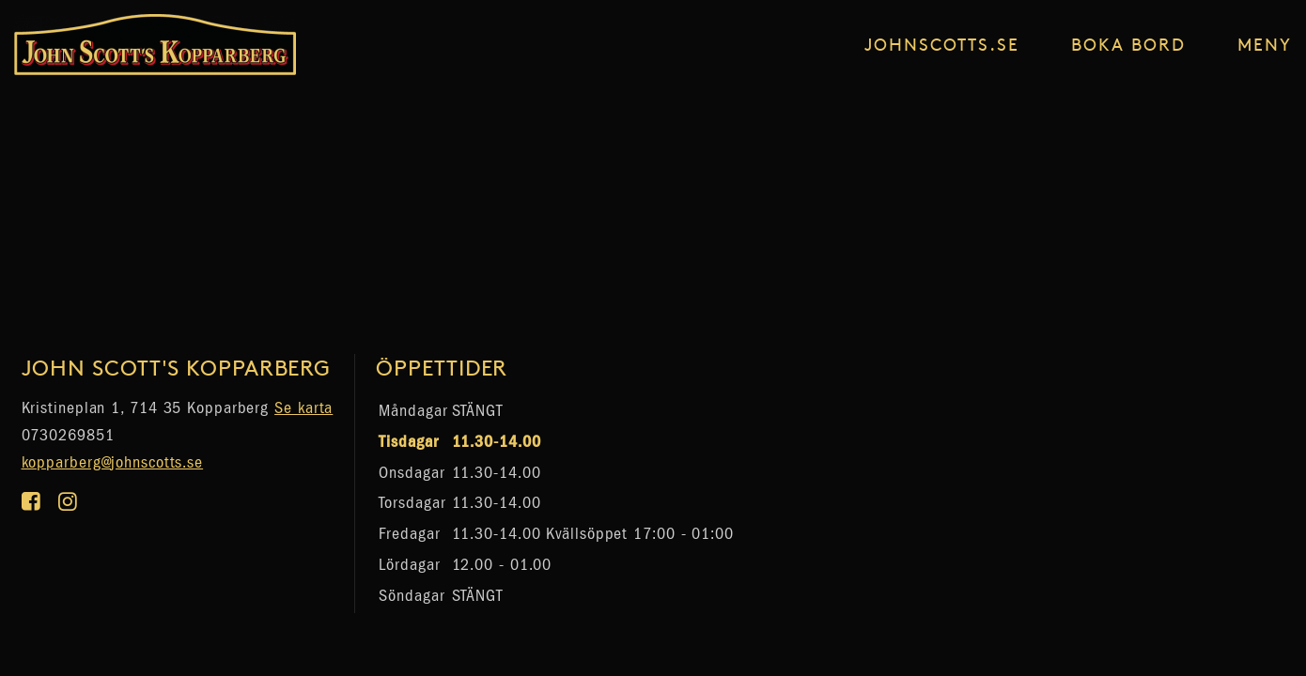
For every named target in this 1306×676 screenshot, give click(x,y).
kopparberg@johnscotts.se (113, 462)
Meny (1264, 43)
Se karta (303, 408)
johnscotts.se (941, 43)
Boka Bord (1128, 43)
